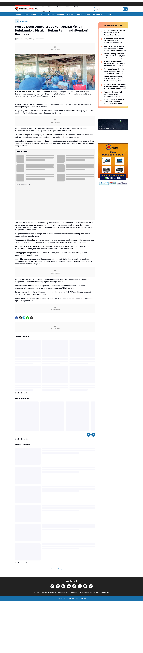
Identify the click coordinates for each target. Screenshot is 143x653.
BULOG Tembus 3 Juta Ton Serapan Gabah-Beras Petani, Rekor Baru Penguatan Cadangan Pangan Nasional (114, 33)
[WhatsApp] (27, 317)
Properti (79, 14)
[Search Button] (126, 9)
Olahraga (60, 14)
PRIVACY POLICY (62, 592)
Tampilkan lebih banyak (55, 569)
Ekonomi (42, 14)
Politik (26, 14)
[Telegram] (23, 317)
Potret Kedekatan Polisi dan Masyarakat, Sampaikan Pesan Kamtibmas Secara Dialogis (113, 94)
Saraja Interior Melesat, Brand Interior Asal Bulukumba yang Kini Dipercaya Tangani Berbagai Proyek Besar (113, 79)
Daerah (87, 14)
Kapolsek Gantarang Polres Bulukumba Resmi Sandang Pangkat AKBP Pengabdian (115, 87)
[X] (20, 317)
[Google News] (74, 586)
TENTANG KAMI (84, 592)
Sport (77, 7)
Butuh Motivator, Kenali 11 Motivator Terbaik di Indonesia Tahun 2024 (114, 102)
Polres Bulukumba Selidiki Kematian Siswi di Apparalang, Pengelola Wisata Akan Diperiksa (114, 40)
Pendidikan (109, 14)
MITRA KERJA (105, 592)
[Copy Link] (31, 317)
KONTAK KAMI (94, 592)
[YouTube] (69, 586)
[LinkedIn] (85, 586)
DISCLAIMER (73, 592)
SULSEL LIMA (66, 599)
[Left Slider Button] (89, 435)
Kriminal (51, 14)
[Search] (109, 9)
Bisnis (60, 7)
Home (43, 7)
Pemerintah (97, 14)
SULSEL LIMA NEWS (80, 599)
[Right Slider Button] (93, 435)
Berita (51, 7)
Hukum (33, 14)
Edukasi (70, 14)
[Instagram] (63, 586)
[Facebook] (16, 317)
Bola (68, 7)
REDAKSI (36, 592)
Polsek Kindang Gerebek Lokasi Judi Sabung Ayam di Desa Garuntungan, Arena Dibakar (114, 56)
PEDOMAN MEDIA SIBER (48, 592)
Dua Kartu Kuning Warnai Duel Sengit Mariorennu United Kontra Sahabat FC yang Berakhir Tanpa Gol (114, 48)
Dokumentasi (47, 11)
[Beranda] (17, 21)
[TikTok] (80, 586)
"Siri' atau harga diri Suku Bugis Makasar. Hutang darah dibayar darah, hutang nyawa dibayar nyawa (114, 71)
